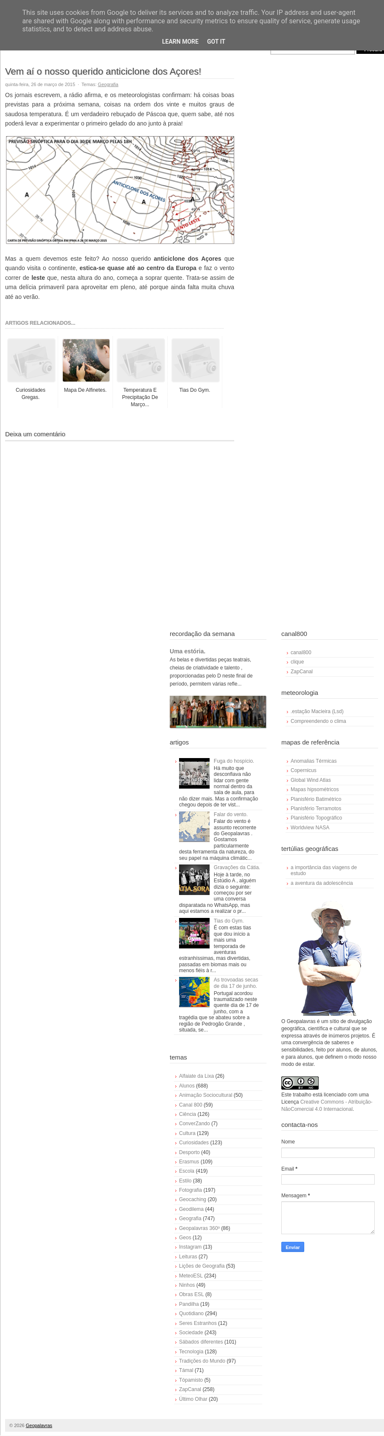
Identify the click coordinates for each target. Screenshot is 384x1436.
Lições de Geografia (201, 1266)
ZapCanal (190, 1389)
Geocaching (192, 1199)
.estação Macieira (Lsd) (317, 711)
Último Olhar (193, 1399)
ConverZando (194, 1123)
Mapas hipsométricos (315, 789)
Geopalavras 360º (199, 1228)
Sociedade (191, 1333)
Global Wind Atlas (311, 780)
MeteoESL (191, 1276)
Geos (185, 1238)
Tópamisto (191, 1380)
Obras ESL (191, 1294)
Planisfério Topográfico (316, 818)
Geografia (108, 84)
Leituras (188, 1257)
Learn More (180, 41)
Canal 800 (190, 1105)
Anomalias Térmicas (313, 761)
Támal (186, 1370)
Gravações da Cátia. (237, 867)
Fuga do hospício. (234, 761)
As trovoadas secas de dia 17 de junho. (236, 983)
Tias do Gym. (229, 921)
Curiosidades (194, 1143)
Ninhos (187, 1285)
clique (297, 662)
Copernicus (304, 770)
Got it (216, 41)
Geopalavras (39, 1425)
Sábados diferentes (201, 1342)
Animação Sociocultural (205, 1095)
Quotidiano (191, 1313)
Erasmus (189, 1162)
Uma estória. (187, 651)
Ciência (187, 1114)
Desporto (189, 1152)
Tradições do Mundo (202, 1361)
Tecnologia (191, 1352)
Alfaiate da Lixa (196, 1076)
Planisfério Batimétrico (316, 799)
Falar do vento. (231, 814)
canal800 (301, 652)
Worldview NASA (310, 828)
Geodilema (191, 1209)
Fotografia (190, 1190)
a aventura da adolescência (322, 883)
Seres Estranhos (198, 1323)
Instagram (190, 1247)
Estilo (185, 1181)
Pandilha (189, 1304)
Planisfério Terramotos (316, 808)
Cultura (187, 1133)
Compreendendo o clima (318, 721)
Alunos (187, 1086)
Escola (186, 1171)
